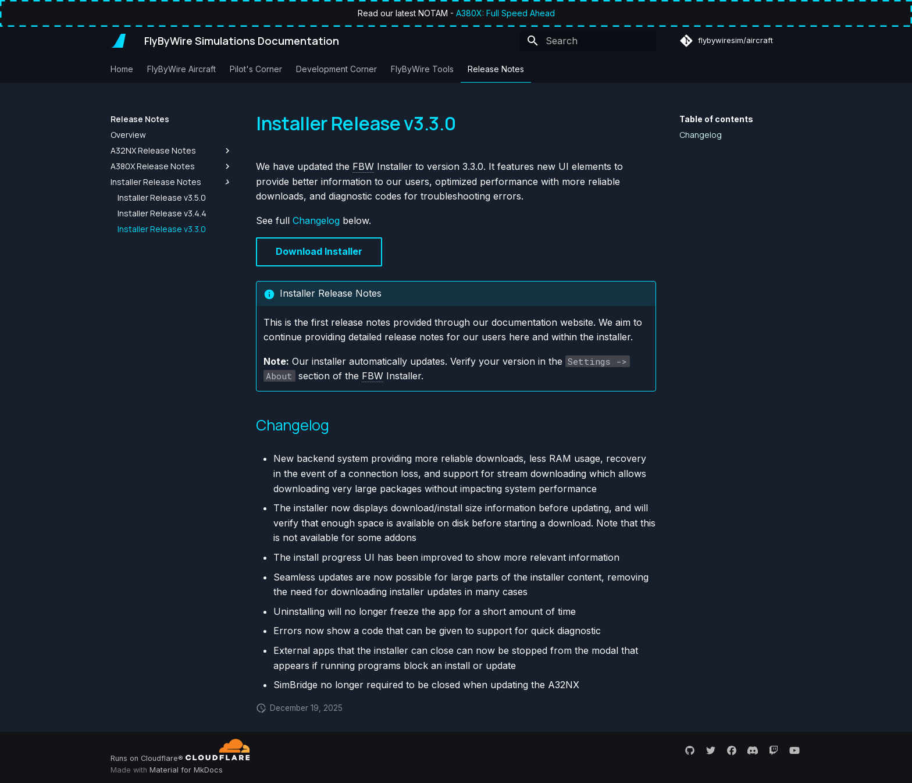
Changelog (316, 220)
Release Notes (496, 69)
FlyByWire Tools (422, 69)
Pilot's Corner (256, 69)
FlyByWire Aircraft (181, 69)
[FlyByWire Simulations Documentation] (118, 40)
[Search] (588, 40)
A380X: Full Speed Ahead (505, 13)
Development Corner (336, 69)
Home (122, 69)
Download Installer (319, 251)
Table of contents (716, 119)
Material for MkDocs (186, 770)
